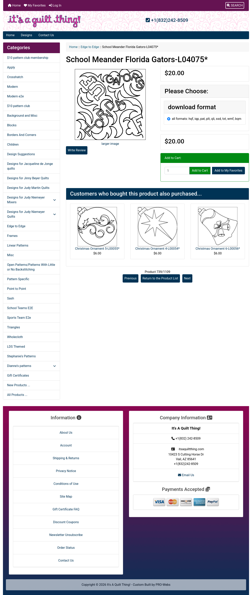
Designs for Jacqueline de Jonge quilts (30, 166)
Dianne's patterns (31, 366)
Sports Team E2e (19, 318)
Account (66, 445)
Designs (26, 35)
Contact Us (46, 35)
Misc (10, 255)
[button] (235, 5)
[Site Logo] (44, 21)
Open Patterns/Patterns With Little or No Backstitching (31, 267)
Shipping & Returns (66, 458)
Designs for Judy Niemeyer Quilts (31, 214)
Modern (12, 87)
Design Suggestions (21, 154)
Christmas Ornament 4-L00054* (157, 248)
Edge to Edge (90, 47)
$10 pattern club (18, 106)
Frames (12, 236)
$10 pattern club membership (27, 58)
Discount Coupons (66, 522)
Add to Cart (200, 170)
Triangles (13, 327)
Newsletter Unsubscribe (66, 535)
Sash (10, 298)
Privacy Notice (66, 471)
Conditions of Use (66, 484)
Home (14, 5)
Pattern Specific (18, 279)
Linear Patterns (17, 245)
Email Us (186, 475)
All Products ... (17, 395)
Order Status (66, 548)
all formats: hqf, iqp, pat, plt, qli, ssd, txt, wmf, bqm (206, 119)
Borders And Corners (21, 135)
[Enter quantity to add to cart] (177, 170)
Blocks (12, 125)
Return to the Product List (160, 278)
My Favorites (35, 5)
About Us (65, 432)
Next (187, 278)
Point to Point (16, 289)
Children (13, 144)
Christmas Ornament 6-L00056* (217, 248)
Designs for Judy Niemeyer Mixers (31, 200)
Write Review (77, 150)
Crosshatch (15, 77)
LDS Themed (16, 346)
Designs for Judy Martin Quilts (28, 188)
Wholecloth (15, 337)
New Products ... (18, 385)
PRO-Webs (163, 585)
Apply (11, 67)
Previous (130, 278)
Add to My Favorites (228, 170)
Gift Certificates (18, 375)
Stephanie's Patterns (21, 356)
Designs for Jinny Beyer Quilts (28, 178)
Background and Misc (22, 115)
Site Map (66, 496)
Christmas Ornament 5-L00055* (97, 248)
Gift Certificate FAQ (66, 509)
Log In (55, 5)
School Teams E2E (20, 308)
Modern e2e (15, 96)
